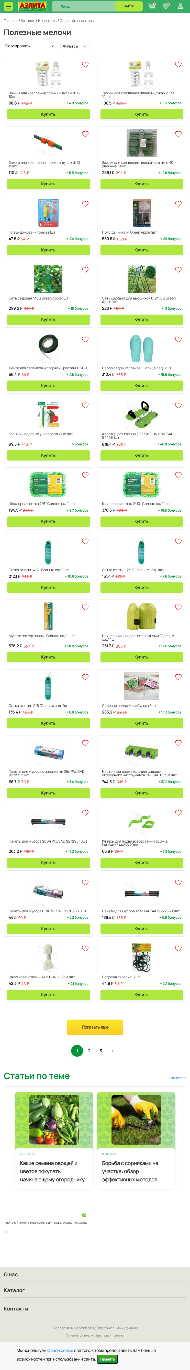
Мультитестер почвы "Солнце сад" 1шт (41, 635)
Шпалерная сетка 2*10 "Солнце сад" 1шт (136, 503)
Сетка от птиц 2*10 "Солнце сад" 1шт (133, 569)
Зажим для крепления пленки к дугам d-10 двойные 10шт (137, 164)
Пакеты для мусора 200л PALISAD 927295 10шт (48, 841)
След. (114, 1051)
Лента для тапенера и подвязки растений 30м (48, 367)
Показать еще (95, 1027)
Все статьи (178, 1079)
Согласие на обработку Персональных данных (95, 1328)
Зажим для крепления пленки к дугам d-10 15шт (44, 164)
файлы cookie (60, 1350)
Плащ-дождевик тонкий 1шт (32, 232)
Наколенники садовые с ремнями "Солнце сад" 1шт (138, 637)
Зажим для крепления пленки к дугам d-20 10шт (138, 94)
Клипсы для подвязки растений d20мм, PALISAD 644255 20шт (135, 843)
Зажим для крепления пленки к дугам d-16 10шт (44, 94)
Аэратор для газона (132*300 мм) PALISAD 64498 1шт (137, 435)
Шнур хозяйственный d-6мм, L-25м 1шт (42, 976)
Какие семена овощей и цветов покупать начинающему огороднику (52, 1172)
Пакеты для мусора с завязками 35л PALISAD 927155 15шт (46, 773)
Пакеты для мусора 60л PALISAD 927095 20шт (47, 910)
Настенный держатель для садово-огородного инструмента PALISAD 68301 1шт (139, 773)
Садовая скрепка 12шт (121, 976)
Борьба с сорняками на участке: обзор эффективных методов (130, 1172)
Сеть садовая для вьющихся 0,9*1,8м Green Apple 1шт (139, 300)
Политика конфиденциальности (95, 1336)
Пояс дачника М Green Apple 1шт (129, 232)
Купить (48, 114)
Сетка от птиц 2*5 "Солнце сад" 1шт (39, 705)
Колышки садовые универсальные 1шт (41, 433)
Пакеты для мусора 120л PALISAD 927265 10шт (141, 910)
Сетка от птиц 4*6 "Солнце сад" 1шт (39, 569)
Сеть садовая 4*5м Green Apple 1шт (38, 298)
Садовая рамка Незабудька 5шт (129, 705)
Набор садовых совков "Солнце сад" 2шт (136, 367)
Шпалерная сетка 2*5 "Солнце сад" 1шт (42, 503)
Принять (107, 1359)
